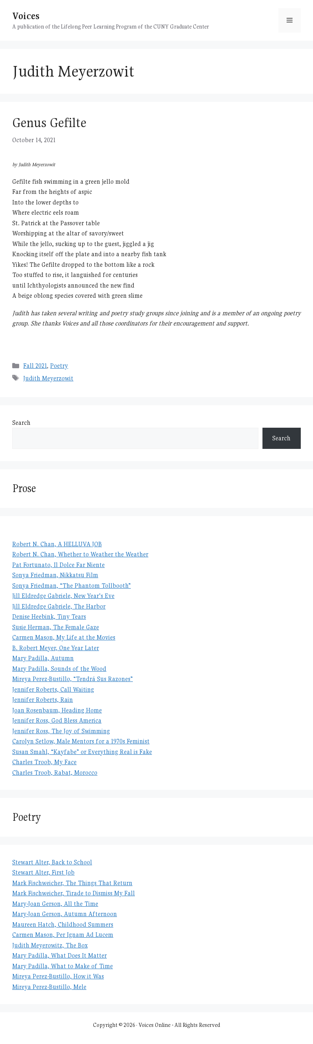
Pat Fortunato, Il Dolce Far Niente (58, 565)
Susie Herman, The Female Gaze (55, 627)
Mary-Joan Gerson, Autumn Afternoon (64, 914)
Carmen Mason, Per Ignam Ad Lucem (62, 935)
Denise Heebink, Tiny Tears (49, 616)
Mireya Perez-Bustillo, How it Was (58, 976)
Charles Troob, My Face (44, 762)
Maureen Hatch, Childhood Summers (62, 924)
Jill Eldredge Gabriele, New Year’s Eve (63, 596)
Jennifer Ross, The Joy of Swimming (61, 731)
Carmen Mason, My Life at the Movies (63, 637)
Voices (26, 16)
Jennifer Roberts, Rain (42, 699)
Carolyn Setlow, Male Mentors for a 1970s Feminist (81, 741)
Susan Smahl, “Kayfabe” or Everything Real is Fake (82, 752)
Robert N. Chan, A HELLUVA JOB (57, 544)
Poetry (59, 365)
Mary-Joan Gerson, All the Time (55, 904)
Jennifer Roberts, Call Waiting (53, 689)
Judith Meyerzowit (48, 378)
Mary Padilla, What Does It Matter (59, 955)
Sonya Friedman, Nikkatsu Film (55, 575)
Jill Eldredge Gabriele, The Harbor (59, 606)
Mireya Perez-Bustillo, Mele (49, 987)
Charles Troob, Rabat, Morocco (54, 772)
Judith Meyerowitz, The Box (50, 945)
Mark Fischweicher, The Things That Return (72, 883)
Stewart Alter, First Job (43, 872)
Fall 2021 (35, 365)
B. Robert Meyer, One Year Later (55, 648)
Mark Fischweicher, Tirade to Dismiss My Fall (73, 893)
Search (21, 422)
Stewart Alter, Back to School (52, 862)
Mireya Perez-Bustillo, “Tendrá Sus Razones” (72, 679)
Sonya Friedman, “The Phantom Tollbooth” (71, 585)
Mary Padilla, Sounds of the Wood (59, 669)
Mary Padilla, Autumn (43, 658)
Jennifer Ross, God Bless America (56, 720)
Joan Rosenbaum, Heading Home (57, 710)
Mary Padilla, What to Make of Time (62, 966)
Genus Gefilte (49, 122)
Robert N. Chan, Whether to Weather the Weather (80, 554)
